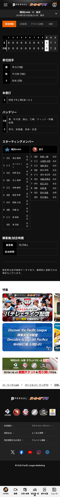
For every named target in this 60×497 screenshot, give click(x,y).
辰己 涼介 (44, 184)
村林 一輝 (44, 157)
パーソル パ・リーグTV (36, 384)
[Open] (56, 14)
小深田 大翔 (45, 161)
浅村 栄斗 (44, 166)
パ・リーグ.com (10, 384)
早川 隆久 (44, 197)
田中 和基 (44, 193)
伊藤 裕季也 (45, 179)
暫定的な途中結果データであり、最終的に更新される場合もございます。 (29, 271)
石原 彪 (43, 188)
